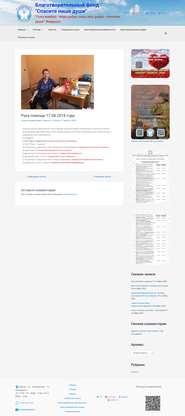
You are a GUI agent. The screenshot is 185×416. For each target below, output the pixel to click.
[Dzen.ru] (150, 13)
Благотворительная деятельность (94, 30)
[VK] (126, 13)
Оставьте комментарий (31, 113)
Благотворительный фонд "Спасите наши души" (67, 8)
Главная (22, 30)
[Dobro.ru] (164, 13)
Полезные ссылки (151, 30)
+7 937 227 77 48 (26, 393)
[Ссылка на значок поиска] (165, 29)
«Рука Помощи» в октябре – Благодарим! (150, 302)
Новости (49, 30)
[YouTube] (137, 13)
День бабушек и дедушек (142, 274)
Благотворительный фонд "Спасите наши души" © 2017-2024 (131, 411)
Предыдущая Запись (36, 169)
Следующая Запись (103, 169)
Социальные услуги (66, 30)
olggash (134, 323)
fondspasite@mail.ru (28, 400)
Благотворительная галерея (126, 30)
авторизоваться (70, 186)
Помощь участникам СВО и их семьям (148, 133)
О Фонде (36, 30)
